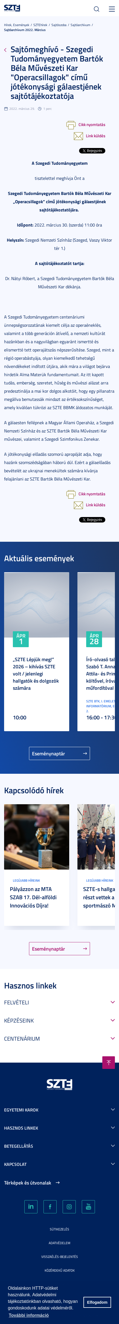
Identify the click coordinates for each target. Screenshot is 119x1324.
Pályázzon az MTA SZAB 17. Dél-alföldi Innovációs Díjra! (33, 897)
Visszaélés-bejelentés (59, 1256)
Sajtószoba (58, 25)
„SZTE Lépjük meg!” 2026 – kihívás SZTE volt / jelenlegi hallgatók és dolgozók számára (36, 673)
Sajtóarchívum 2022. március (25, 29)
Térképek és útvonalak (27, 1182)
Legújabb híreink (26, 880)
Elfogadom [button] (97, 1302)
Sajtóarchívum (80, 25)
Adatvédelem (59, 1243)
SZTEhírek (40, 25)
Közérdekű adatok (60, 1270)
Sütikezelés (59, 1229)
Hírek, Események (16, 25)
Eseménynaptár (48, 753)
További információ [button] (29, 1315)
